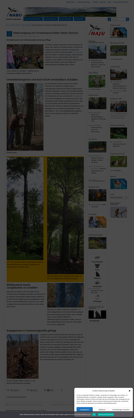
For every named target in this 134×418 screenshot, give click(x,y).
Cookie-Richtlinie (99, 414)
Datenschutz (108, 414)
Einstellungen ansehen (121, 410)
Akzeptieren (84, 410)
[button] (129, 391)
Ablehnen (101, 410)
